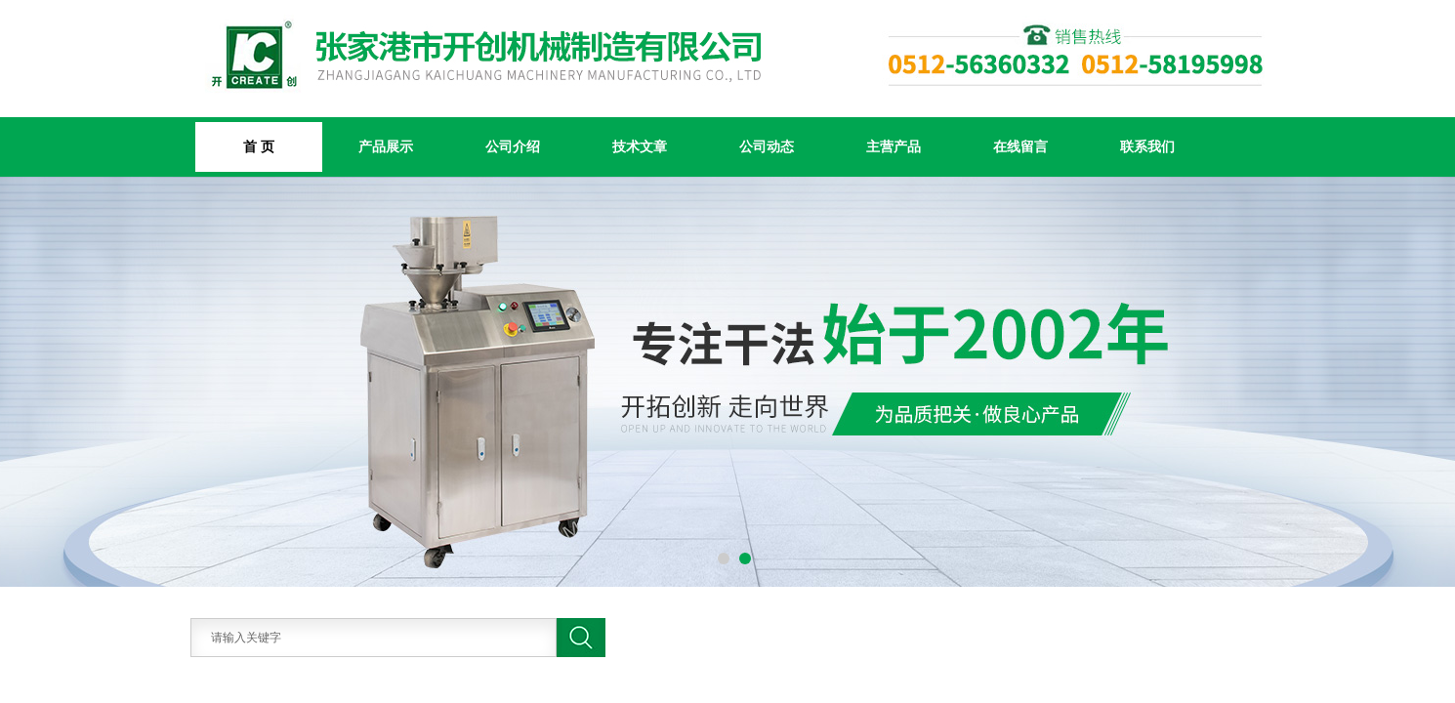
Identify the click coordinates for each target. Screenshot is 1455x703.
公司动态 (766, 146)
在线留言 (1020, 146)
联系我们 (1147, 146)
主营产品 (893, 146)
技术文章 (639, 146)
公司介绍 (512, 146)
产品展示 (385, 146)
